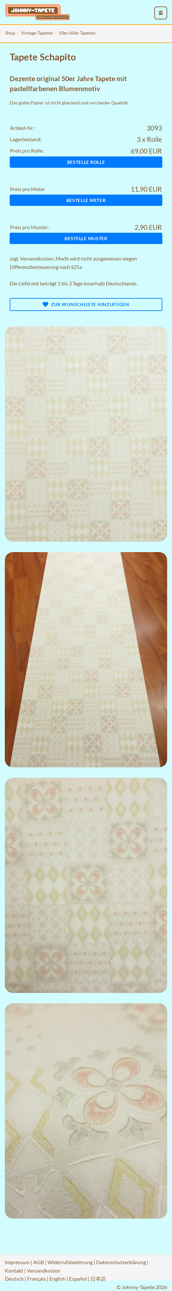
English (57, 1278)
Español (78, 1278)
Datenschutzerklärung (121, 1262)
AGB (38, 1262)
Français (36, 1278)
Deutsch (14, 1278)
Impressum (17, 1262)
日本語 (98, 1278)
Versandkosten (37, 258)
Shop (10, 33)
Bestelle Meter (86, 200)
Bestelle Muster (86, 238)
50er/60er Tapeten (77, 33)
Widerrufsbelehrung (70, 1262)
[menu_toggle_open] (160, 12)
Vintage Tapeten (37, 33)
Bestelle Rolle (86, 162)
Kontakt (14, 1270)
